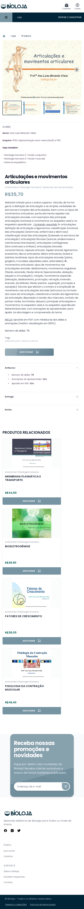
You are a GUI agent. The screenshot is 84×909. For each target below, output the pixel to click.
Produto (26, 36)
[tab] (33, 97)
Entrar (62, 17)
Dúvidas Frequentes (14, 876)
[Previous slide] (7, 69)
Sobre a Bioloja (11, 871)
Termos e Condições (16, 904)
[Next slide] (76, 69)
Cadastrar (75, 17)
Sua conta (9, 850)
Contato (8, 882)
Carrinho (8, 856)
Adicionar (29, 352)
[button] (12, 108)
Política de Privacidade (43, 904)
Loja (19, 17)
